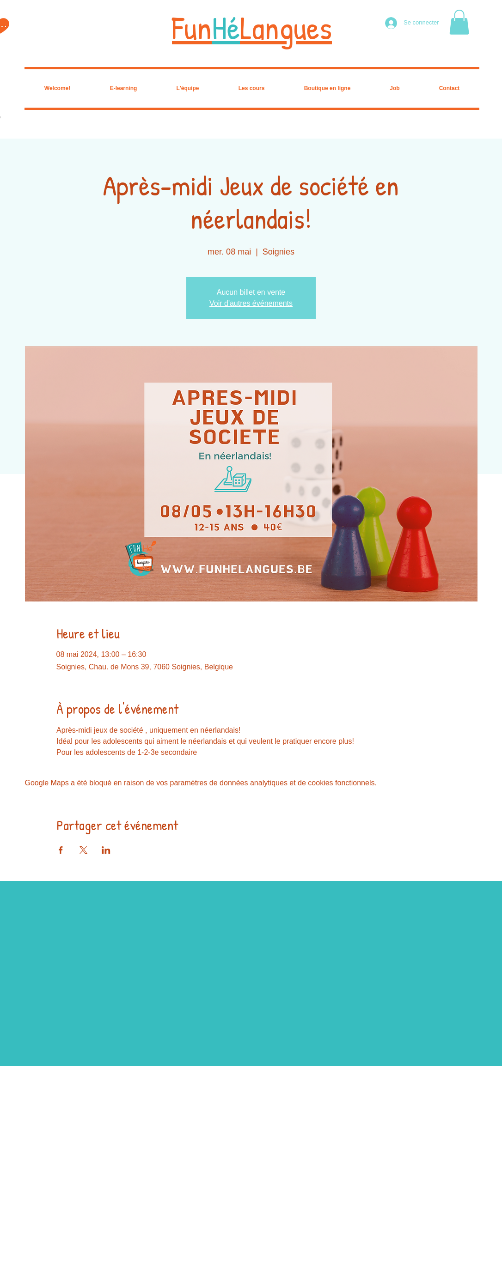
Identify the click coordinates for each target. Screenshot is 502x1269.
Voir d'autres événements (251, 303)
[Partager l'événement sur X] (83, 850)
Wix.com (73, 1266)
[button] (459, 22)
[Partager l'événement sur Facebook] (60, 850)
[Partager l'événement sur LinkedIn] (106, 850)
